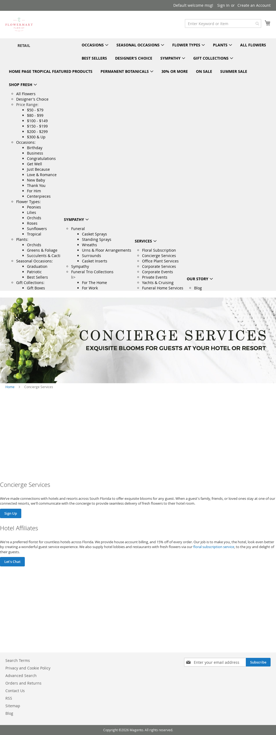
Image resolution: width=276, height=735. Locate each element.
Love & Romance (42, 174)
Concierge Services (159, 255)
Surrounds (91, 255)
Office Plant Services (160, 261)
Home (10, 387)
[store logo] (19, 24)
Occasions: (26, 142)
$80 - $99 (35, 115)
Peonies (34, 207)
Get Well (34, 163)
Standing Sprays (96, 239)
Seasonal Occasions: (34, 261)
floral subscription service (213, 546)
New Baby (36, 180)
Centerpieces (39, 196)
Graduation (37, 266)
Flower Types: (28, 201)
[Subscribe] (258, 662)
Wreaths (89, 244)
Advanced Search (21, 675)
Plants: (22, 239)
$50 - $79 (35, 109)
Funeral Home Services (162, 287)
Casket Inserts (94, 261)
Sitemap (12, 705)
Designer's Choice (32, 99)
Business (35, 153)
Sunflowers (37, 228)
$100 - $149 (37, 120)
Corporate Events (157, 271)
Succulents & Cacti (43, 255)
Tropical (34, 234)
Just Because (38, 169)
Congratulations (41, 158)
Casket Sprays (94, 234)
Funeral (78, 228)
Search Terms (17, 660)
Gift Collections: (30, 282)
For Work (90, 287)
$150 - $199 (37, 126)
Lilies (31, 212)
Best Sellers (37, 277)
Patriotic (34, 271)
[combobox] (223, 23)
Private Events (154, 277)
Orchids (34, 217)
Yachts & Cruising (158, 282)
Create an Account (254, 5)
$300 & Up (36, 136)
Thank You (36, 185)
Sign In (223, 5)
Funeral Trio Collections (92, 271)
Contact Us (15, 690)
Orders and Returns (23, 683)
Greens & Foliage (42, 250)
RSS (8, 698)
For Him (34, 190)
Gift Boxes (36, 287)
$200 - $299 (37, 131)
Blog (198, 287)
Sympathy (80, 266)
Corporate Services (159, 266)
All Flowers (26, 93)
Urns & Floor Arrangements (106, 250)
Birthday (34, 147)
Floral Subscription (159, 250)
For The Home (94, 282)
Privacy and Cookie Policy (27, 668)
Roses (32, 223)
